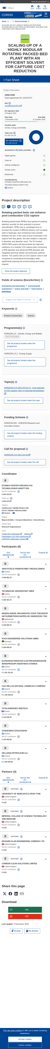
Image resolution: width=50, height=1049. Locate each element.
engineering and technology (13, 286)
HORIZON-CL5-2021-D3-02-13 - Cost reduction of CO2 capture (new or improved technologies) (24, 389)
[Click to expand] (45, 564)
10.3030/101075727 (12, 106)
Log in (32, 7)
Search (45, 7)
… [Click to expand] (10, 21)
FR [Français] (19, 206)
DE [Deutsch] (3, 206)
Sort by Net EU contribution (24, 555)
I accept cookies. (25, 1039)
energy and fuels (22, 289)
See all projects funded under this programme (21, 344)
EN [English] (9, 206)
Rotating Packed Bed (13, 316)
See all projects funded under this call (23, 462)
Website (28, 534)
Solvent (31, 316)
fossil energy (36, 289)
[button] (38, 7)
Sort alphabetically (8, 554)
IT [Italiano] (24, 206)
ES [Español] (14, 206)
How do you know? (40, 2)
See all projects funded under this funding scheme (24, 434)
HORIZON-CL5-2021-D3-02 (16, 455)
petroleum (6, 292)
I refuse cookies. (25, 1045)
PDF (27, 916)
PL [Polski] (30, 206)
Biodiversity (25, 174)
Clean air (25, 160)
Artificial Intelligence (25, 165)
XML (27, 910)
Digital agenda (25, 156)
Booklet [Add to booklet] (16, 930)
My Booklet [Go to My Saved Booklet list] (32, 931)
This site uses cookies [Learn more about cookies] (12, 1031)
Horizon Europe (21, 21)
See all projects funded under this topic (23, 400)
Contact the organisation (12, 534)
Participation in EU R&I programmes (16, 537)
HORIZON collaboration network (15, 539)
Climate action (25, 170)
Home (4, 21)
